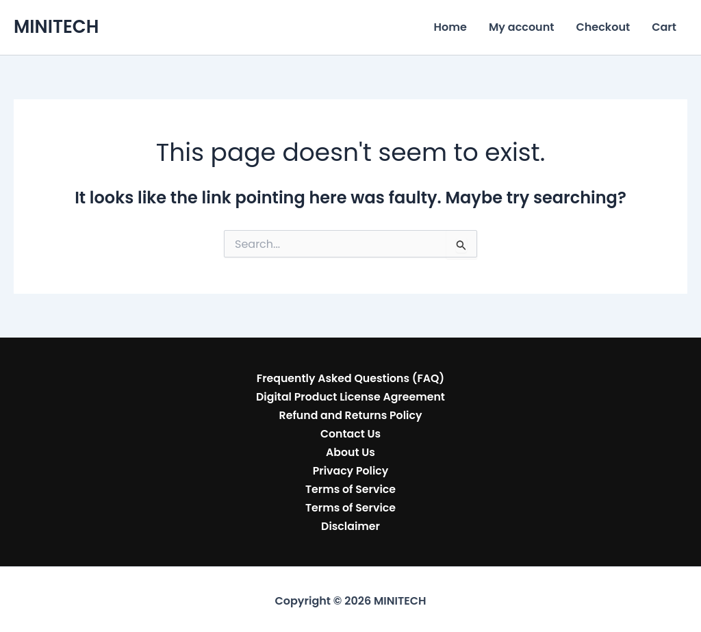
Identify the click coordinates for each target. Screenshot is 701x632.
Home (450, 27)
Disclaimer (350, 523)
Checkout (603, 27)
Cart (664, 27)
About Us (351, 450)
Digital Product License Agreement (350, 396)
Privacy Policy (350, 468)
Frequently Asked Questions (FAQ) (350, 377)
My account (522, 27)
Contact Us (350, 432)
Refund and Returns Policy (350, 414)
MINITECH (56, 26)
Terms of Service (350, 486)
